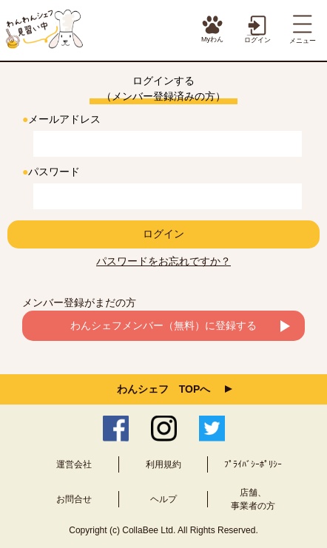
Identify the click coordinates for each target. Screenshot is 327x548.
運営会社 (74, 464)
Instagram (164, 429)
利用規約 (163, 464)
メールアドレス (61, 119)
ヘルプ (163, 499)
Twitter (212, 429)
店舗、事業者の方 (253, 499)
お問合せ (74, 499)
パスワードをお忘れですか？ (163, 261)
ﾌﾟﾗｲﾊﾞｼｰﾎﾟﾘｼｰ (253, 464)
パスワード (51, 171)
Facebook (116, 429)
